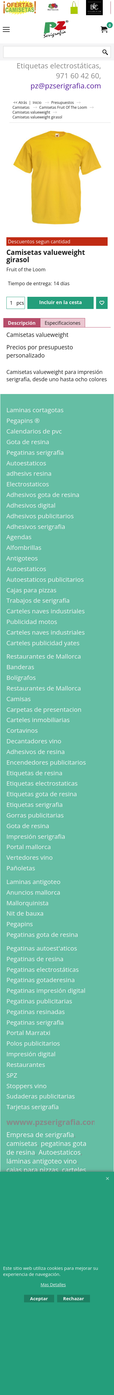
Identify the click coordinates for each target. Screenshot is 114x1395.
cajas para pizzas (32, 1169)
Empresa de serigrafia (40, 1134)
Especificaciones (63, 323)
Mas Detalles (53, 1284)
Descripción (22, 323)
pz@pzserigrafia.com (65, 86)
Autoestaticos (60, 1152)
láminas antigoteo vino (41, 1161)
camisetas (21, 1143)
